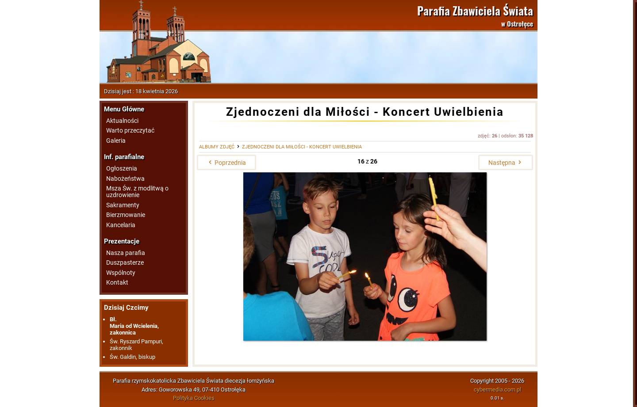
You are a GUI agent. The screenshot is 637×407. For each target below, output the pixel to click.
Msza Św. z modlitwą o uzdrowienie (137, 191)
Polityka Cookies (194, 398)
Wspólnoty (120, 273)
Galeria (116, 140)
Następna (505, 162)
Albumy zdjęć (216, 147)
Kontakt (117, 282)
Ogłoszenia (121, 168)
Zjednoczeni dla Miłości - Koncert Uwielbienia (302, 147)
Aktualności (122, 121)
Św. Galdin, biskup (132, 357)
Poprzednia (226, 162)
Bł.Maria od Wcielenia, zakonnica (134, 326)
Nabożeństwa (125, 178)
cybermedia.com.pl (497, 389)
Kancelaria (120, 225)
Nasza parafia (125, 253)
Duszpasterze (125, 262)
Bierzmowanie (125, 215)
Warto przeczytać (130, 130)
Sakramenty (122, 205)
